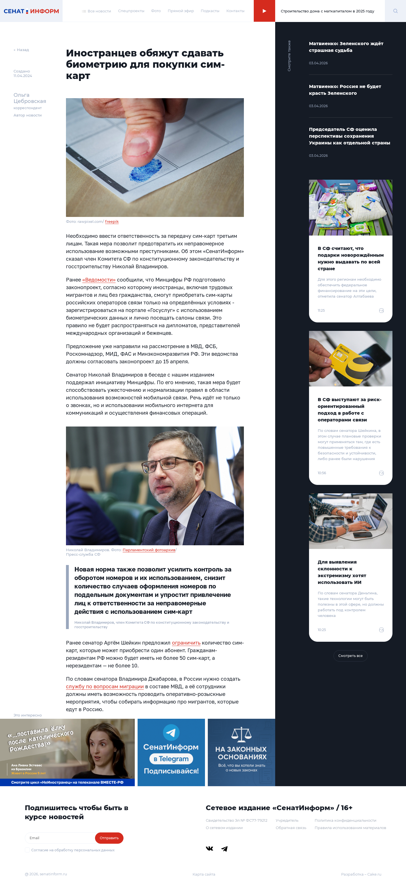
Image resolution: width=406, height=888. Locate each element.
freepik (112, 221)
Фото (156, 10)
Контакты (235, 10)
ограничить (186, 642)
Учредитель (287, 820)
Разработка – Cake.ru (361, 874)
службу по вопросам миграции (105, 686)
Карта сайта (204, 874)
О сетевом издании (224, 827)
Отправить (109, 838)
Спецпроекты (131, 10)
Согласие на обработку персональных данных (72, 850)
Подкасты (210, 10)
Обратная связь (291, 827)
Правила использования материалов (350, 827)
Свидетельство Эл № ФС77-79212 (236, 820)
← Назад (21, 49)
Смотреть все (350, 656)
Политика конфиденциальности (345, 820)
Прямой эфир (181, 10)
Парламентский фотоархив (149, 550)
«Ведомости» (99, 279)
